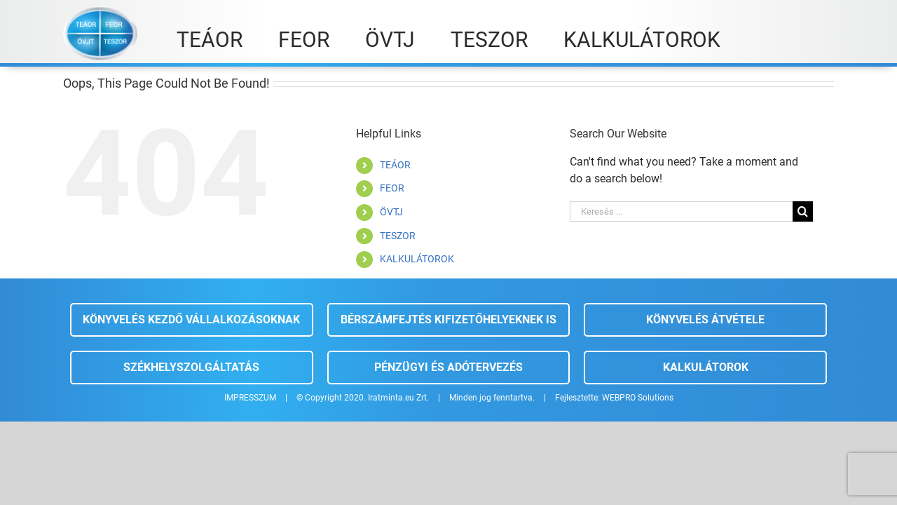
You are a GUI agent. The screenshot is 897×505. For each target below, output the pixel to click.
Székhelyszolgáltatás (191, 367)
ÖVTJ (391, 211)
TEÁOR (395, 164)
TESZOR (398, 235)
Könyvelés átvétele (705, 319)
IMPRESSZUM (250, 398)
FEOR (392, 188)
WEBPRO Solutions (637, 398)
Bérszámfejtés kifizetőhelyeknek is (448, 319)
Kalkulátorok (705, 367)
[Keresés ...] (681, 211)
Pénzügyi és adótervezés (448, 367)
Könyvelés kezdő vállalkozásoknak (191, 319)
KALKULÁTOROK (417, 258)
